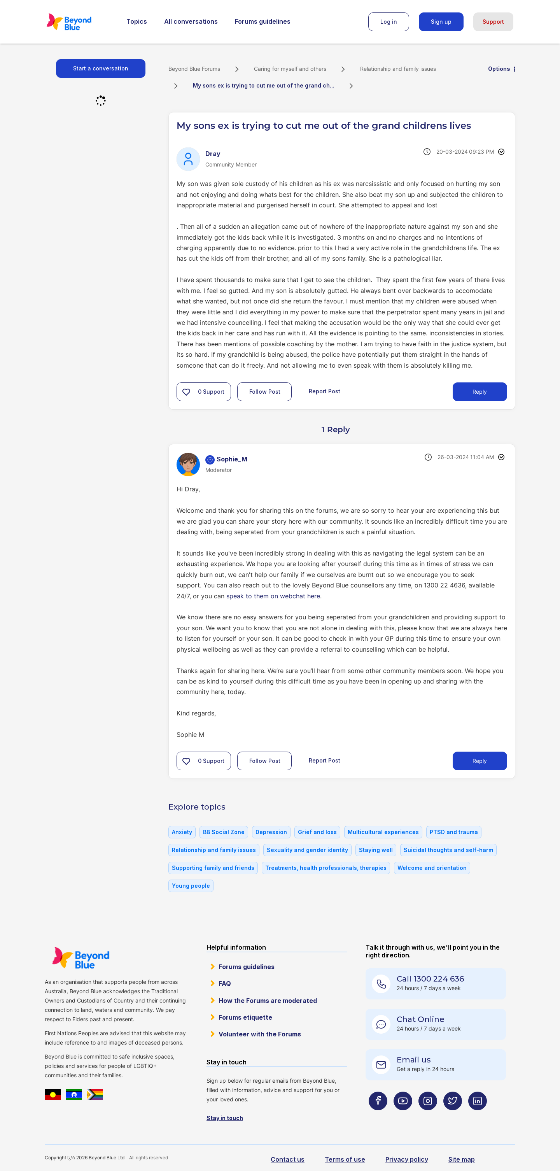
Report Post (324, 391)
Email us (414, 1059)
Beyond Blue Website (80, 957)
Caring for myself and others (290, 68)
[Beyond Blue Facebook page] (378, 1116)
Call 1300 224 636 (430, 978)
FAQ (225, 983)
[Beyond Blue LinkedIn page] (477, 1116)
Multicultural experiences (383, 832)
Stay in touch (224, 1118)
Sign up (441, 21)
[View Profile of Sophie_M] (232, 459)
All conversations (191, 21)
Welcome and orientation (432, 867)
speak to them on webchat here (273, 596)
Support (493, 21)
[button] (186, 392)
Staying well (376, 850)
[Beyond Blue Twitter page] (452, 1116)
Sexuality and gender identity (307, 850)
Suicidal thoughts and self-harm (448, 850)
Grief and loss (317, 832)
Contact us (287, 1159)
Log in (388, 21)
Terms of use (345, 1159)
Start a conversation (100, 68)
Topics (136, 21)
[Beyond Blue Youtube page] (402, 1116)
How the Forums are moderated (268, 1000)
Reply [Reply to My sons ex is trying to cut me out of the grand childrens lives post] (479, 391)
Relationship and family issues (398, 68)
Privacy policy (406, 1159)
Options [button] (499, 68)
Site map (461, 1159)
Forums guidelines (262, 21)
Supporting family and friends (213, 867)
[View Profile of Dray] (212, 154)
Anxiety (182, 832)
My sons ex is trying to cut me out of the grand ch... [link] (263, 85)
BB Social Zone (224, 832)
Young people (191, 885)
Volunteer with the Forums (260, 1034)
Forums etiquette (245, 1017)
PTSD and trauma (454, 832)
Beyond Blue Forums (80, 22)
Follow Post (264, 391)
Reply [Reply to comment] (479, 760)
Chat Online (420, 1019)
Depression (271, 832)
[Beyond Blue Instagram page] (427, 1116)
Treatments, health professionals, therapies (326, 867)
